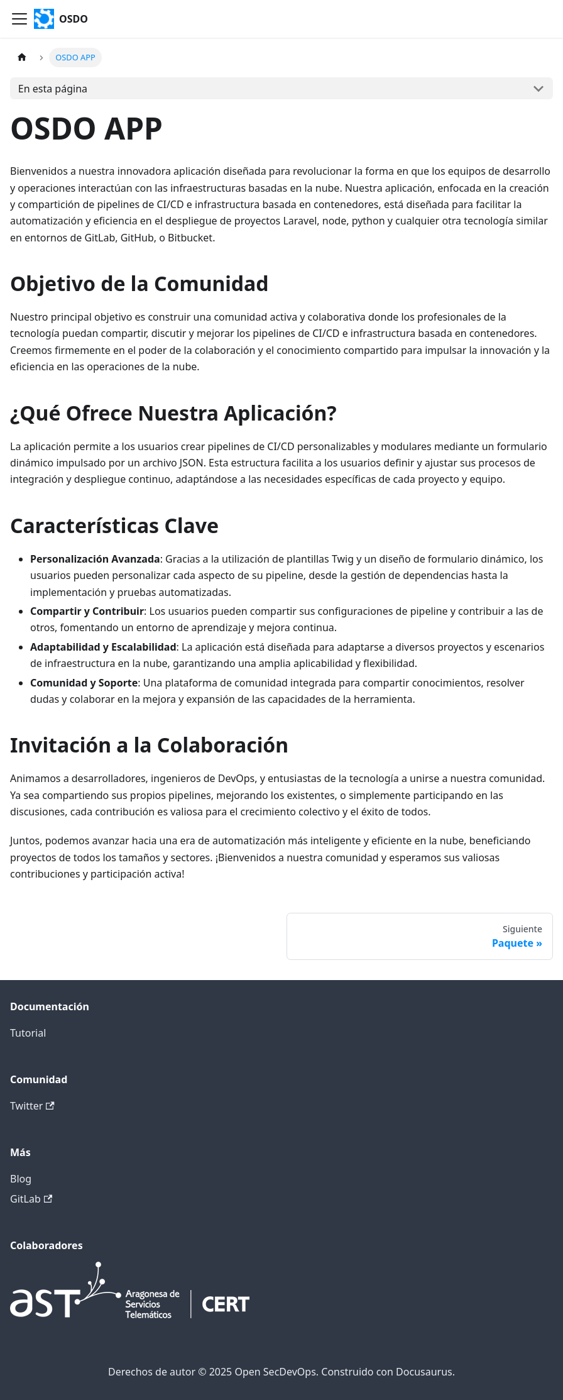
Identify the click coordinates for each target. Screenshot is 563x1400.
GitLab (31, 1199)
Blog (20, 1179)
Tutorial (28, 1033)
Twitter (32, 1106)
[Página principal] (22, 57)
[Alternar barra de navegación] (19, 18)
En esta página (52, 89)
